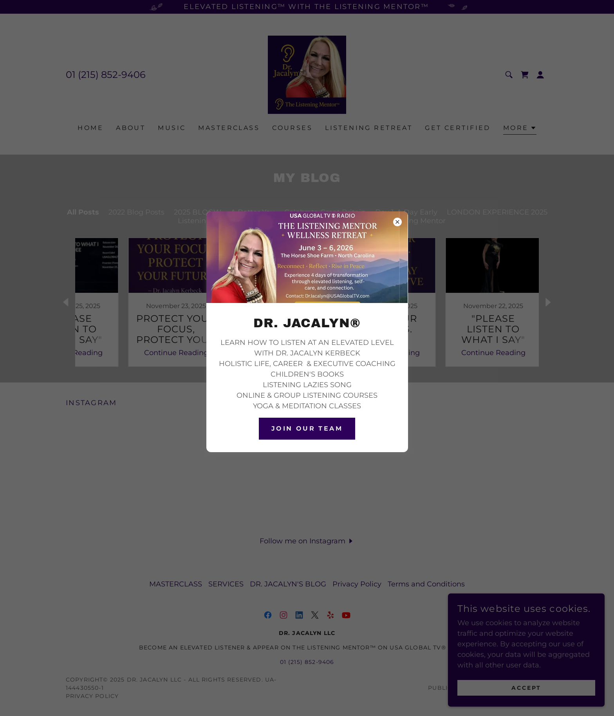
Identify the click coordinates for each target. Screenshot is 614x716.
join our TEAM (307, 428)
